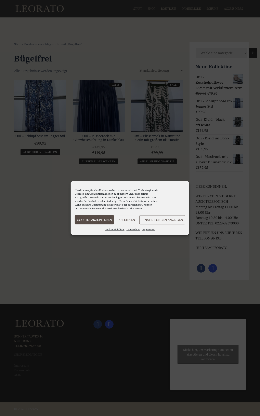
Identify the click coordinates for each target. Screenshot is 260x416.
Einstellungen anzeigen (162, 220)
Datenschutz (134, 229)
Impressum (148, 229)
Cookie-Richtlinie (115, 229)
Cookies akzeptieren (94, 220)
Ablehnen (126, 220)
